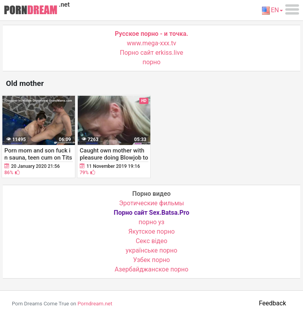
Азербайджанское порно (152, 269)
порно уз (151, 222)
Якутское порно (151, 231)
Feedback (272, 303)
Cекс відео (151, 241)
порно (151, 62)
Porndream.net (94, 304)
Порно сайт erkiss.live (151, 52)
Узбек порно (151, 260)
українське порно (152, 250)
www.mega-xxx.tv (151, 43)
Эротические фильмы (151, 203)
